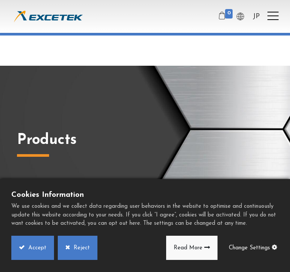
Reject (81, 248)
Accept (36, 248)
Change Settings (249, 248)
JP (256, 16)
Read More (188, 248)
